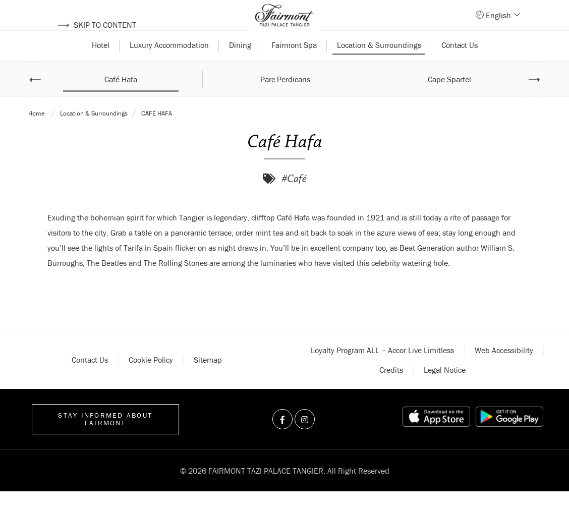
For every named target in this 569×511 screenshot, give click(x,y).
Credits (391, 389)
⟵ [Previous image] (35, 98)
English (502, 25)
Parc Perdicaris (285, 98)
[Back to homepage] (284, 25)
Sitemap (208, 379)
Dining (240, 65)
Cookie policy (151, 379)
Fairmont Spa (294, 65)
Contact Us (459, 65)
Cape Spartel (449, 98)
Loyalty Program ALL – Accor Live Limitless (382, 369)
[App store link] (436, 436)
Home (37, 132)
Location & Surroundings (379, 65)
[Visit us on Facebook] (282, 439)
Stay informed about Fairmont (105, 438)
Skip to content (96, 25)
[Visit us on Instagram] (305, 439)
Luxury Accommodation (169, 65)
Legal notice (445, 389)
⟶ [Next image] (534, 98)
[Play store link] (509, 436)
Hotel (100, 65)
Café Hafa (120, 98)
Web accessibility (504, 369)
